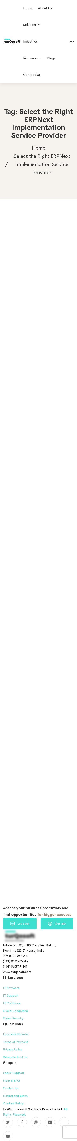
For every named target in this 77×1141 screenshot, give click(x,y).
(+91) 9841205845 (15, 961)
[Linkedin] (50, 1122)
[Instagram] (36, 1122)
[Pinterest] (64, 1122)
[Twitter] (8, 1122)
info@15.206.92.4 (15, 956)
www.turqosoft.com (17, 972)
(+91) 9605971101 (15, 966)
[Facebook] (22, 1122)
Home (38, 148)
